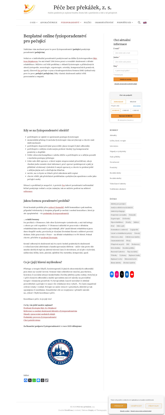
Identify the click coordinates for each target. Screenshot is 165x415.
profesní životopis (49, 237)
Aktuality (113, 135)
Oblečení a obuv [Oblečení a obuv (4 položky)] (117, 237)
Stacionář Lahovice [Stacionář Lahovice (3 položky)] (118, 252)
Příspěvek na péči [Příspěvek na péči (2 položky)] (117, 244)
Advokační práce (48, 22)
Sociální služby (115, 178)
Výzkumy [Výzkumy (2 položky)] (123, 255)
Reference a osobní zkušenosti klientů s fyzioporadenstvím (50, 311)
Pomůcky (113, 167)
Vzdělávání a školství (118, 189)
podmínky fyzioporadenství (55, 213)
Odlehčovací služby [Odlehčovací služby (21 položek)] (132, 237)
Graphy (91, 410)
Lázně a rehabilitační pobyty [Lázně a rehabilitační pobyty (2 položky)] (121, 233)
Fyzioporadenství (70, 22)
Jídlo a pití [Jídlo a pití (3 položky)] (120, 226)
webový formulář (56, 207)
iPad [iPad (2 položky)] (112, 226)
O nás (32, 22)
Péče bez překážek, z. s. (86, 407)
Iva (39, 70)
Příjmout (118, 406)
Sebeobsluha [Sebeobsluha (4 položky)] (115, 248)
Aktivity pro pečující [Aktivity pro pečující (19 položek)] (118, 204)
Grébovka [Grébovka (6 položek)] (126, 219)
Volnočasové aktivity (118, 184)
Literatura (114, 146)
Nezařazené (114, 162)
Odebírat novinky (125, 79)
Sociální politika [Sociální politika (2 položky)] (128, 248)
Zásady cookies (125, 411)
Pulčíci (87, 22)
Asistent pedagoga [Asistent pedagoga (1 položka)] (117, 211)
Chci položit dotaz (32, 320)
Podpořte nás (124, 22)
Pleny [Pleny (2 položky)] (128, 241)
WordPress (69, 410)
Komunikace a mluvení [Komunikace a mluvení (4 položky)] (119, 230)
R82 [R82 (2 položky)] (127, 244)
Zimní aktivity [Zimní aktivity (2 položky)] (116, 263)
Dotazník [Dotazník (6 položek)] (132, 215)
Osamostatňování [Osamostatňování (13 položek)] (117, 241)
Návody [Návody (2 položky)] (137, 233)
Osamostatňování (104, 22)
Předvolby (153, 406)
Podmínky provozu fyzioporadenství (40, 317)
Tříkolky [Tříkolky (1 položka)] (114, 255)
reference (28, 191)
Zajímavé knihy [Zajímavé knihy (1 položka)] (134, 255)
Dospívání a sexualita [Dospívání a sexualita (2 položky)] (118, 215)
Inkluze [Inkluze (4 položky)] (136, 222)
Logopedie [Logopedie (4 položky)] (134, 230)
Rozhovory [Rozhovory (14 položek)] (136, 244)
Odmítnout (136, 406)
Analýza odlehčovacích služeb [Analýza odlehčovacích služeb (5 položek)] (122, 207)
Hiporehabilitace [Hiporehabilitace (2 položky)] (117, 222)
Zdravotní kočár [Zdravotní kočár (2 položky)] (131, 259)
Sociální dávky (115, 173)
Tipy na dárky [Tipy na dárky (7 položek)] (132, 252)
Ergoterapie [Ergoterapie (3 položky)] (115, 219)
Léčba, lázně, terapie (118, 141)
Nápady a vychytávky (118, 151)
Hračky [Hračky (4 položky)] (128, 222)
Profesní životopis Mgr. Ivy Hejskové (40, 308)
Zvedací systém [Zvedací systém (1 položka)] (129, 263)
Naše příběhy (115, 157)
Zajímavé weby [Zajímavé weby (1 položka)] (116, 259)
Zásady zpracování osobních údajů (141, 411)
